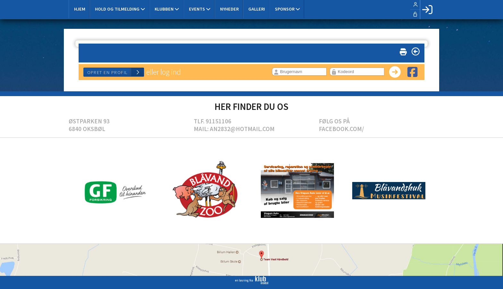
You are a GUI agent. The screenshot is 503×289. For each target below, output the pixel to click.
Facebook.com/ (341, 129)
